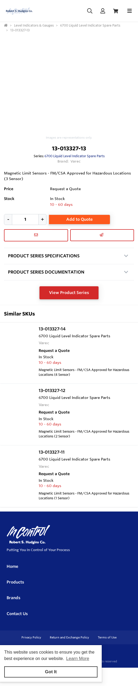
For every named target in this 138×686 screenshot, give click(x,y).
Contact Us (17, 613)
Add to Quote (79, 219)
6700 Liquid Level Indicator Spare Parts (74, 156)
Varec (75, 161)
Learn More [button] (77, 658)
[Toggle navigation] (129, 11)
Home (12, 566)
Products (15, 582)
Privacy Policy (31, 637)
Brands (13, 597)
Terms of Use (107, 637)
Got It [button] (51, 671)
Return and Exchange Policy (70, 637)
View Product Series (69, 292)
